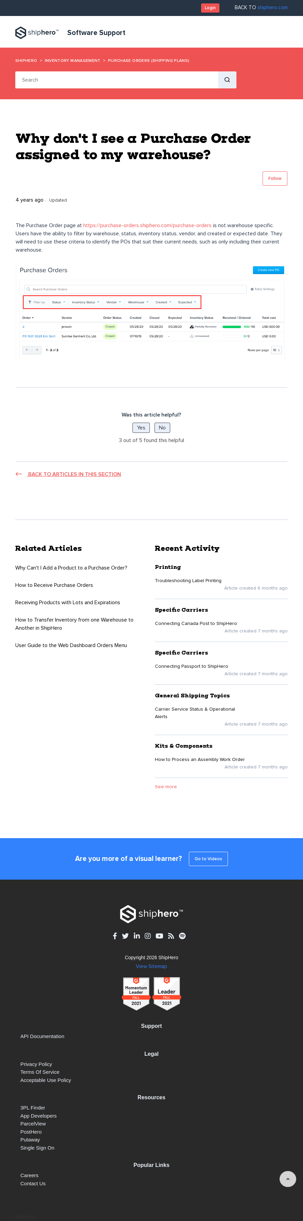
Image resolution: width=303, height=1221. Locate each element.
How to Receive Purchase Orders (54, 585)
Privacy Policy (36, 1064)
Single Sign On (37, 1148)
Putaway (30, 1139)
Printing (168, 567)
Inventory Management (73, 60)
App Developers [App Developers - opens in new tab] (38, 1116)
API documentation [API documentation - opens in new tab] (42, 1036)
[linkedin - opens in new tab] (137, 936)
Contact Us (33, 1183)
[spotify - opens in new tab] (182, 936)
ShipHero (26, 60)
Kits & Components (184, 746)
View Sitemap (151, 966)
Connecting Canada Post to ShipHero (196, 623)
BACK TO (261, 8)
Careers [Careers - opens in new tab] (29, 1175)
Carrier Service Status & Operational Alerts (195, 713)
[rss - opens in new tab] (171, 936)
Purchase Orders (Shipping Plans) (149, 60)
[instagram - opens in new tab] (147, 936)
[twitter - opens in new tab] (125, 936)
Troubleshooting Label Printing (188, 580)
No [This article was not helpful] (162, 428)
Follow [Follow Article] (275, 178)
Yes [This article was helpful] (141, 428)
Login (210, 8)
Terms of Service (39, 1072)
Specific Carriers (181, 610)
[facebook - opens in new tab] (115, 936)
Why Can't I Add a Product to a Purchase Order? (71, 568)
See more (166, 787)
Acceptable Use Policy (45, 1080)
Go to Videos (208, 859)
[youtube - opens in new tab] (159, 936)
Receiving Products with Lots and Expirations (67, 602)
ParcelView (33, 1123)
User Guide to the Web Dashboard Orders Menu (71, 645)
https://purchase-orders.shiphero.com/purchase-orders (147, 225)
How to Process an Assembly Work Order (200, 759)
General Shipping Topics (192, 695)
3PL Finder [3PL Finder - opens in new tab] (32, 1107)
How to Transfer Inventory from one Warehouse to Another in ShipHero (74, 624)
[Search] (116, 79)
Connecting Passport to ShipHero (191, 666)
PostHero (31, 1132)
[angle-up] (288, 1179)
